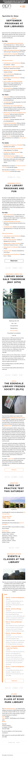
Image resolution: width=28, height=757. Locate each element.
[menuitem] (20, 6)
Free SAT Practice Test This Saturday (14, 488)
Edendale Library (8, 425)
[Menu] (23, 6)
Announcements (11, 183)
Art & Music (18, 553)
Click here (8, 136)
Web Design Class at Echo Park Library (14, 699)
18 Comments (15, 375)
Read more (14, 261)
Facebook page (10, 458)
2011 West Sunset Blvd (20, 165)
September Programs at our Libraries (14, 23)
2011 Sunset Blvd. (14, 330)
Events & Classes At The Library (14, 559)
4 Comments (14, 267)
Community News (18, 274)
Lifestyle (14, 18)
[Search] (20, 6)
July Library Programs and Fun (14, 188)
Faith (21, 375)
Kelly (19, 177)
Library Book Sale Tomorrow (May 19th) (14, 279)
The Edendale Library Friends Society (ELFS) (14, 386)
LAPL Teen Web (22, 137)
